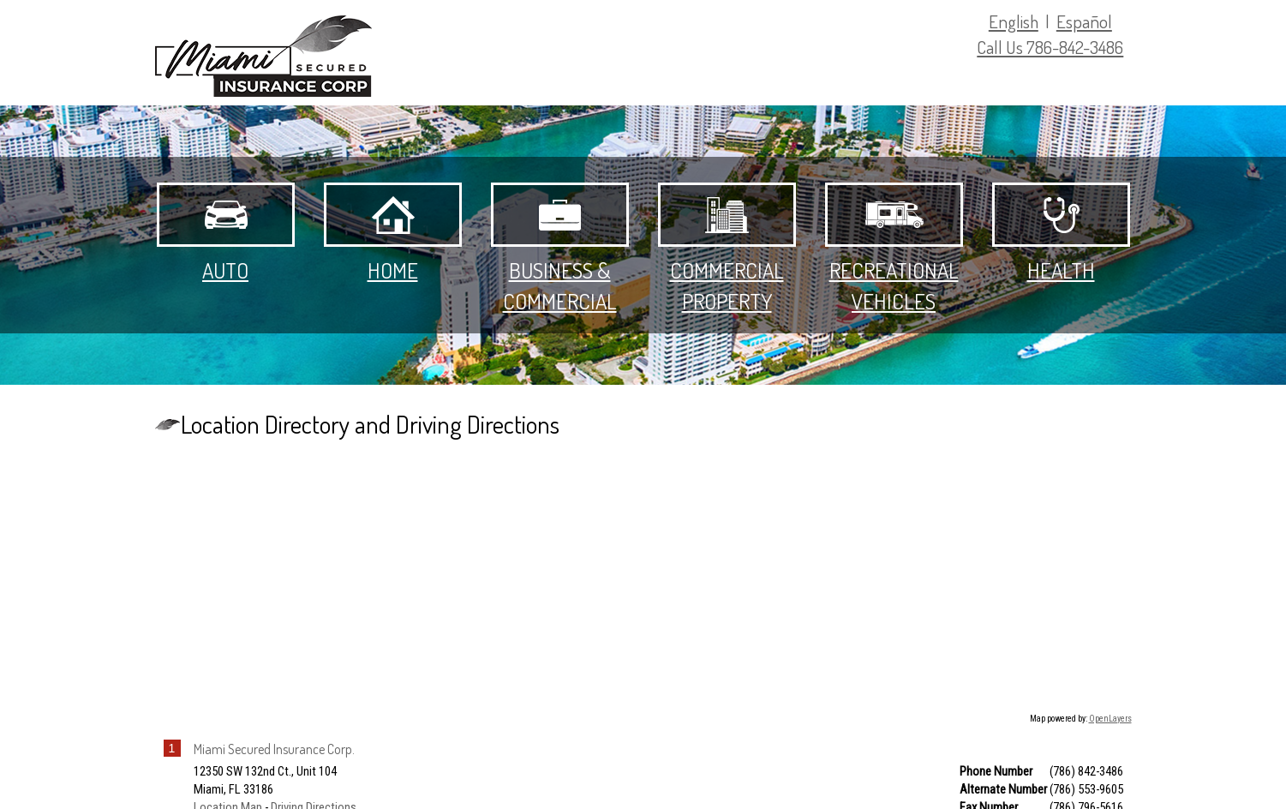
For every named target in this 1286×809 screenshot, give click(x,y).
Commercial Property (727, 249)
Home (393, 233)
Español (1084, 21)
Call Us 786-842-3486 (1050, 46)
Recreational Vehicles (894, 249)
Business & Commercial (560, 249)
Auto (226, 233)
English (1013, 21)
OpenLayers (1110, 718)
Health (1061, 233)
